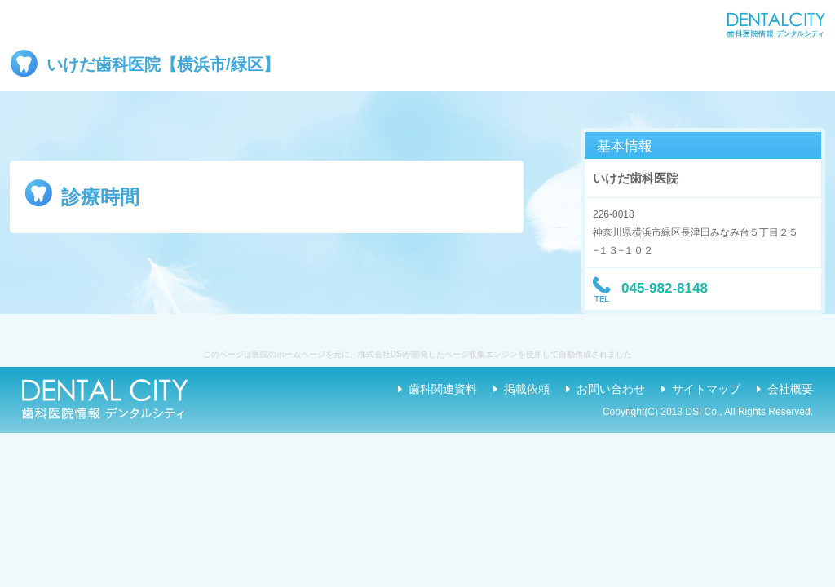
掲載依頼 (527, 388)
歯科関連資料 (443, 388)
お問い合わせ (611, 388)
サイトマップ (706, 388)
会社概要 (790, 388)
